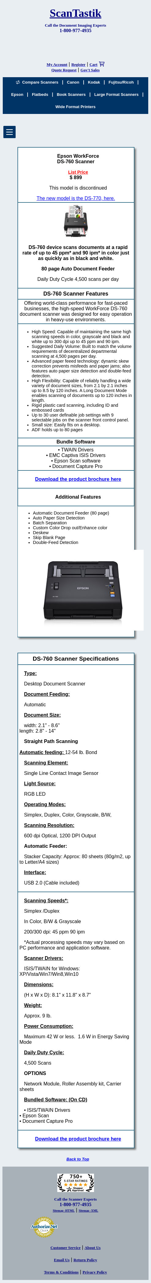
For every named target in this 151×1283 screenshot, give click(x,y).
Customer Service (66, 1247)
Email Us (62, 1260)
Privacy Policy (95, 1272)
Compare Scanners (37, 82)
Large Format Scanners (116, 94)
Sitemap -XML (88, 1210)
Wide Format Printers (75, 106)
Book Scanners (71, 94)
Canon (73, 82)
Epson (17, 94)
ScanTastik (75, 13)
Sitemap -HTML (63, 1210)
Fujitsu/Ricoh (121, 82)
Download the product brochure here (78, 479)
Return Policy (85, 1260)
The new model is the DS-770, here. (75, 198)
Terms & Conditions (61, 1272)
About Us (92, 1247)
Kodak (94, 82)
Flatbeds (40, 94)
